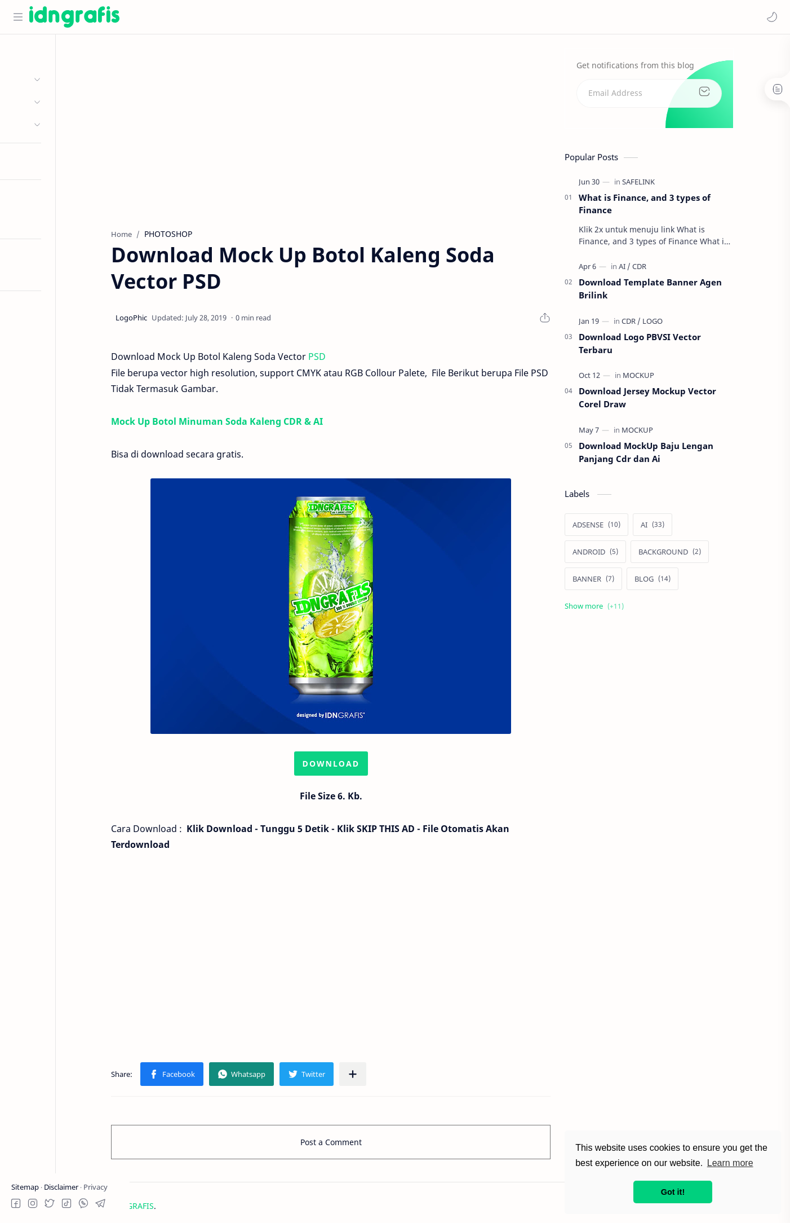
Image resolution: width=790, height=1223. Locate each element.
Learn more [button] (730, 1163)
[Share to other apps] (390, 1077)
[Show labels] (634, 609)
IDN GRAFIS (199, 1209)
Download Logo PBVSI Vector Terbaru (677, 347)
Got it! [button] (673, 1191)
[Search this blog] (233, 17)
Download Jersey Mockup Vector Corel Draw (685, 401)
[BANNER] (631, 581)
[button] (770, 16)
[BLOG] (690, 581)
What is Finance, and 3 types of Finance (682, 207)
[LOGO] (690, 324)
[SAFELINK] (676, 184)
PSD (354, 360)
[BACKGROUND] (707, 554)
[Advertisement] (368, 130)
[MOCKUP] (676, 378)
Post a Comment (368, 1145)
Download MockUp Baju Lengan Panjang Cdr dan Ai (683, 455)
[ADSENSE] (634, 527)
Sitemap (26, 1187)
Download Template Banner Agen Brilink (688, 292)
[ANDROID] (633, 554)
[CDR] (677, 270)
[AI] (662, 270)
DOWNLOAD (368, 767)
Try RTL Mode (37, 272)
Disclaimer (62, 1187)
